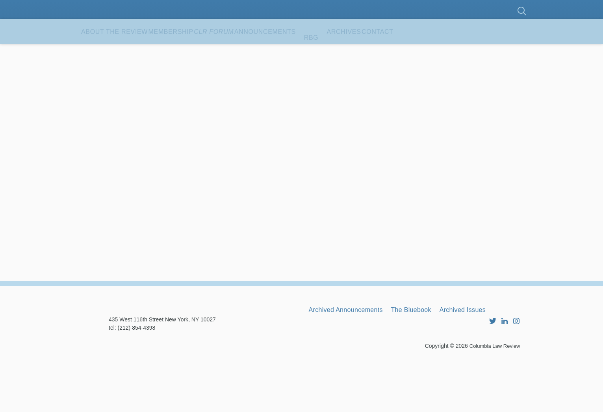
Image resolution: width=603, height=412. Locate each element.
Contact (107, 76)
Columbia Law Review (493, 398)
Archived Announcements (352, 354)
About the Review (126, 51)
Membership (205, 51)
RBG (399, 51)
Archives (443, 51)
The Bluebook (429, 354)
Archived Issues (491, 354)
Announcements (340, 51)
